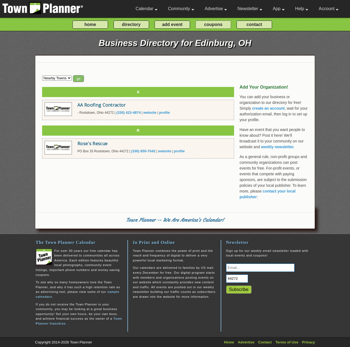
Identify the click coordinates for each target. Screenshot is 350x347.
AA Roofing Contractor (101, 105)
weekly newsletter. (277, 147)
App (278, 8)
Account (329, 8)
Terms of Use (286, 342)
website (149, 112)
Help (301, 8)
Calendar (147, 8)
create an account (268, 108)
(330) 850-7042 (143, 151)
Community (181, 8)
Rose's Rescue (92, 144)
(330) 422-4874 (128, 112)
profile (164, 112)
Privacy (308, 342)
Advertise (216, 8)
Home (229, 342)
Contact (265, 342)
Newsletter (250, 8)
